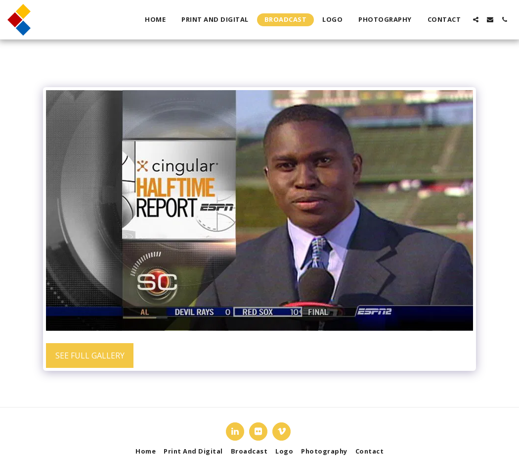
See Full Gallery (90, 355)
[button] (475, 19)
